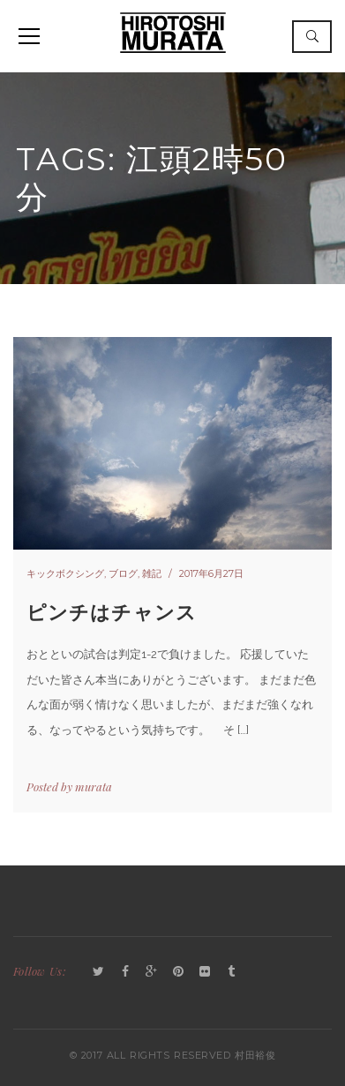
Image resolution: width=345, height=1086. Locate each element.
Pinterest (178, 972)
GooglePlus (151, 972)
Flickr (204, 972)
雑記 (151, 573)
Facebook (125, 972)
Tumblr (231, 972)
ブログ (123, 573)
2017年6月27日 (211, 573)
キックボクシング (65, 573)
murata (93, 786)
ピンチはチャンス (111, 613)
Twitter (98, 972)
